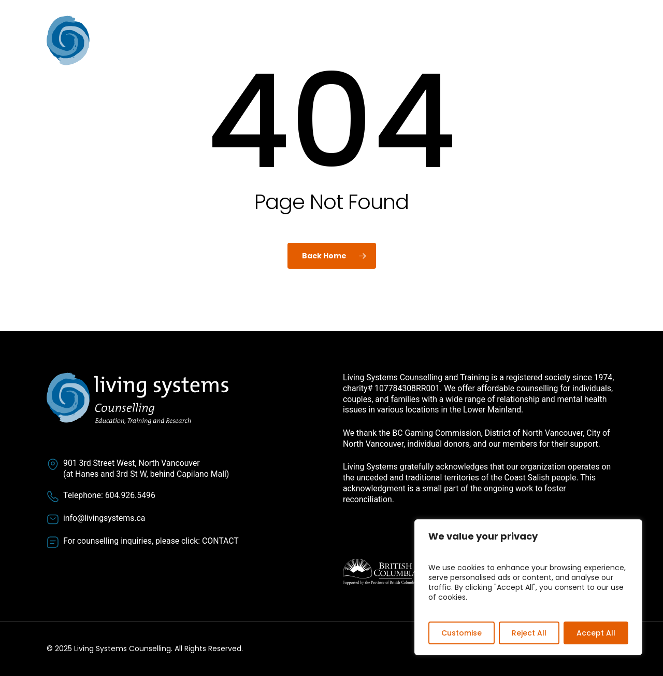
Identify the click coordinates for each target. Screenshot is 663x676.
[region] (528, 587)
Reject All (529, 633)
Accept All (595, 633)
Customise (461, 633)
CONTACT (220, 541)
